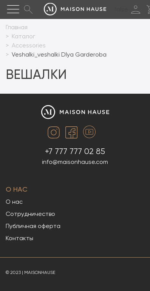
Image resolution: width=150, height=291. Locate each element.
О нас (17, 189)
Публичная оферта (33, 226)
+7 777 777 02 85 (75, 151)
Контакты (19, 238)
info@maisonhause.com (75, 161)
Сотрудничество (30, 213)
